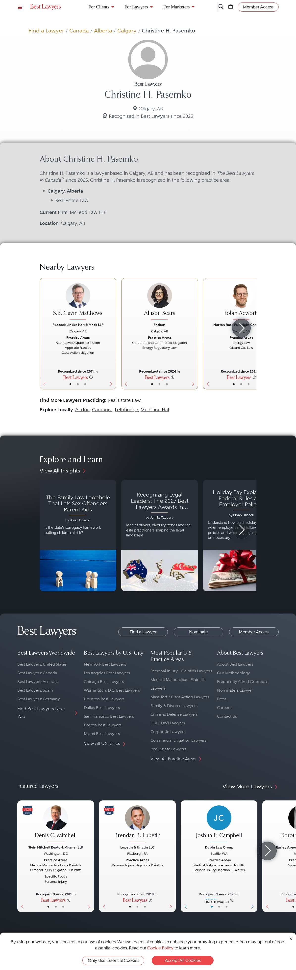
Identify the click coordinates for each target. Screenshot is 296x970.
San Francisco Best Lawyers (109, 716)
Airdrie (82, 409)
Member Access (254, 631)
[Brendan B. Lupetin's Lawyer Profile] (137, 824)
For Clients (99, 6)
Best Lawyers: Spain (35, 690)
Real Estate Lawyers (168, 749)
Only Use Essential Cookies (113, 960)
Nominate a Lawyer (235, 690)
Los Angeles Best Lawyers (107, 673)
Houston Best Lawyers (104, 699)
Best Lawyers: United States (42, 664)
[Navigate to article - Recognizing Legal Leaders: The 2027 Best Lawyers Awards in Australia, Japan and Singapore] (159, 535)
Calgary (127, 30)
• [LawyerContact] (85, 384)
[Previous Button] (43, 333)
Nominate (198, 631)
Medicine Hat (155, 409)
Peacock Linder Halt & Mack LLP (77, 325)
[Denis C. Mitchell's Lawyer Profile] (55, 824)
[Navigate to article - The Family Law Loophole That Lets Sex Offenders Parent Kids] (78, 535)
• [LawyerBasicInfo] (70, 384)
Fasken (159, 325)
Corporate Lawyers (167, 731)
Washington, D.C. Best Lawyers (112, 690)
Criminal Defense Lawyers (174, 714)
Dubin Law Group (219, 847)
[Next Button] (112, 333)
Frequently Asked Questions (243, 681)
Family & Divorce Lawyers (173, 705)
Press (221, 699)
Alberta (103, 30)
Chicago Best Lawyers (104, 681)
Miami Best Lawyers (102, 733)
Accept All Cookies (183, 960)
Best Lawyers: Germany (38, 699)
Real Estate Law (124, 400)
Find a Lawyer (46, 30)
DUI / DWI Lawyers (167, 723)
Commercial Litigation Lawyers (178, 740)
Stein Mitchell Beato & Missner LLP (55, 847)
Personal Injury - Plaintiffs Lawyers (181, 671)
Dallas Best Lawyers (102, 707)
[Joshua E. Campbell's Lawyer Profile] (219, 824)
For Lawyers (136, 6)
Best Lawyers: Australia (38, 681)
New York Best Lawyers (105, 664)
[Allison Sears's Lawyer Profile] (159, 302)
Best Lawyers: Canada (37, 673)
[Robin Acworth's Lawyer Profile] (241, 302)
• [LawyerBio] (77, 384)
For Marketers (176, 6)
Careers (224, 707)
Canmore (102, 409)
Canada (79, 30)
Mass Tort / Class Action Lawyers (179, 697)
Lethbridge (126, 409)
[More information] (91, 377)
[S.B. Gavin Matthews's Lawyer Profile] (78, 302)
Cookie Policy (160, 947)
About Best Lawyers (235, 664)
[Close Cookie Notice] (291, 938)
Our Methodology (233, 673)
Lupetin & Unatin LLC (137, 847)
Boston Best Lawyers (103, 725)
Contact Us (227, 716)
